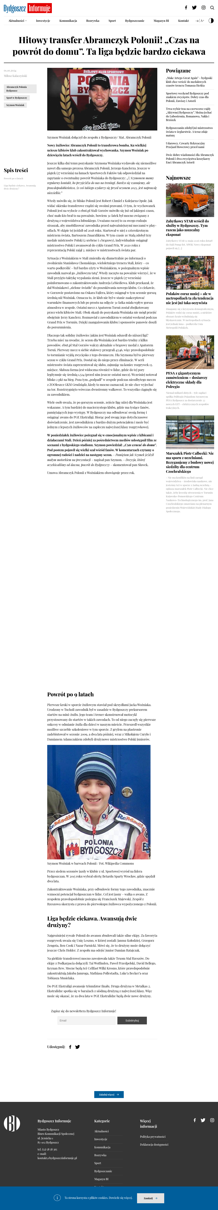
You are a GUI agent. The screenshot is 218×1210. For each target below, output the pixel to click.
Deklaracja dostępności (154, 1144)
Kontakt (183, 21)
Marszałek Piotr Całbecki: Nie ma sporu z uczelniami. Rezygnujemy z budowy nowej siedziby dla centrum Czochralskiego (190, 462)
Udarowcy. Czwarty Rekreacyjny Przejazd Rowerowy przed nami (185, 145)
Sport (112, 21)
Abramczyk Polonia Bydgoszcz (16, 88)
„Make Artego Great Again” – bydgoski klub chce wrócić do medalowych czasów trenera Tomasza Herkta (189, 81)
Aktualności (16, 21)
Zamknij (148, 1198)
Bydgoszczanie (134, 21)
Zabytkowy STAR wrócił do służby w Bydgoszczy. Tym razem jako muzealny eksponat (187, 228)
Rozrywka (92, 21)
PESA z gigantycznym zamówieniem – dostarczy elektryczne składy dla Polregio (186, 380)
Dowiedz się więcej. (121, 1198)
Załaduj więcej (106, 1094)
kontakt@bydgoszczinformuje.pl (57, 1158)
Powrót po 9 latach (13, 178)
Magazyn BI (161, 21)
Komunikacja (68, 21)
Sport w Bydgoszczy (16, 97)
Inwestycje (43, 21)
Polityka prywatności (153, 1136)
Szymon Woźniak (15, 105)
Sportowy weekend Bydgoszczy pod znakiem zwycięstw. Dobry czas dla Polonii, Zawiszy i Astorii (187, 97)
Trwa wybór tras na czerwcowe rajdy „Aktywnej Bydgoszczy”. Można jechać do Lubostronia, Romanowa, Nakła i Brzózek (189, 114)
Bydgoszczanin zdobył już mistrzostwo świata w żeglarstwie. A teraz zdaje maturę (189, 131)
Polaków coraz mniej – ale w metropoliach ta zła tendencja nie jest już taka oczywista (189, 298)
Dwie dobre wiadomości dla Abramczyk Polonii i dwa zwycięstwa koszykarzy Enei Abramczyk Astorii (190, 158)
